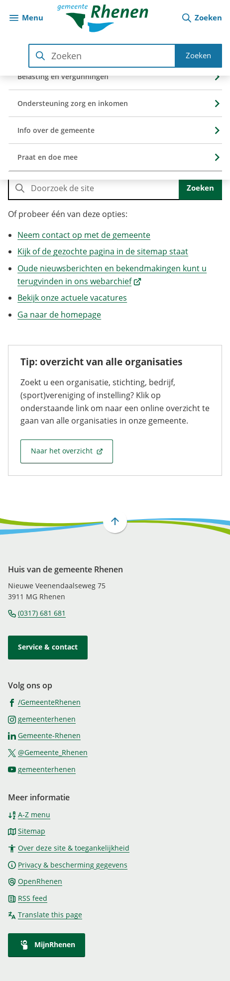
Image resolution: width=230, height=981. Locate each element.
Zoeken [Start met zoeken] (198, 55)
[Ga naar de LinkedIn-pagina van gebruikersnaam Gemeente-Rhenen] (44, 735)
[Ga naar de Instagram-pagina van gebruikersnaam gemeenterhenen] (42, 718)
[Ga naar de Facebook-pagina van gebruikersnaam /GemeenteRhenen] (44, 701)
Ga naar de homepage (59, 314)
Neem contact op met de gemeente (83, 234)
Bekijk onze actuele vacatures (72, 297)
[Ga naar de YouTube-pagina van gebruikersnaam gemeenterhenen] (42, 768)
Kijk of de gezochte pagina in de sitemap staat (102, 251)
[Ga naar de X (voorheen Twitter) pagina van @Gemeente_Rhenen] (48, 752)
